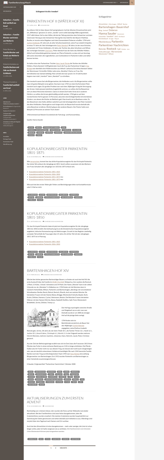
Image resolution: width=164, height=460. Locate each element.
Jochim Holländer (33, 43)
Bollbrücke (63, 194)
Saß (82, 379)
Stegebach (40, 382)
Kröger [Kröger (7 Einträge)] (111, 39)
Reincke (75, 379)
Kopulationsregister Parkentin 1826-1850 (44, 174)
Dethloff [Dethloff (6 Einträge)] (105, 30)
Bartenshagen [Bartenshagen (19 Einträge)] (107, 27)
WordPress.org (7, 144)
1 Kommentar (44, 25)
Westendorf (33, 384)
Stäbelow (32, 200)
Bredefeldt (75, 371)
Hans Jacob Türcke (63, 63)
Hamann (31, 377)
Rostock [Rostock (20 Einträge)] (111, 48)
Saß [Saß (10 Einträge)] (119, 49)
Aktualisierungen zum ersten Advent (55, 400)
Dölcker (59, 374)
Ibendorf (32, 132)
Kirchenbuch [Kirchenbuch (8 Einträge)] (103, 39)
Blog (41, 439)
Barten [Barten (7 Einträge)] (125, 24)
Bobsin (66, 371)
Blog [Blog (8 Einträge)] (100, 30)
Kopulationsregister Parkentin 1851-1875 (44, 177)
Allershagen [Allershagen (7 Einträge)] (112, 24)
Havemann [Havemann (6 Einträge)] (120, 34)
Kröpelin (49, 132)
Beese (59, 371)
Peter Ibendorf (62, 45)
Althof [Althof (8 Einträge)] (119, 24)
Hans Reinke (74, 354)
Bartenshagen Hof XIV (48, 270)
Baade (31, 371)
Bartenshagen (52, 194)
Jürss (70, 377)
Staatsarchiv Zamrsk (8, 111)
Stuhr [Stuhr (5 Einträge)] (128, 49)
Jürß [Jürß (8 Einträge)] (116, 36)
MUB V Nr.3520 (58, 282)
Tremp (74, 382)
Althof (31, 127)
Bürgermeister (41, 374)
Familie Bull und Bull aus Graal (11, 23)
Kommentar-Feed (8, 141)
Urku (80, 382)
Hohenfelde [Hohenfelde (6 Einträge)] (102, 36)
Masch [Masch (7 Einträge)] (117, 39)
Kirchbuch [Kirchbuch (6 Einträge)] (122, 36)
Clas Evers (49, 50)
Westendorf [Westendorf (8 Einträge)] (103, 54)
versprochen (34, 161)
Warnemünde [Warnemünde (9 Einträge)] (116, 52)
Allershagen (33, 194)
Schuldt (31, 382)
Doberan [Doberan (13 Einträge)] (113, 30)
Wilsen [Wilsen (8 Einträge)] (111, 54)
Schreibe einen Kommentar (53, 157)
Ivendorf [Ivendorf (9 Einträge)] (110, 36)
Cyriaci (51, 374)
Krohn (31, 379)
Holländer (76, 130)
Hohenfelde (66, 130)
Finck (66, 374)
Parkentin (58, 132)
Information (124, 2)
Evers (63, 127)
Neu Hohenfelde (67, 197)
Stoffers (59, 382)
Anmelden (6, 136)
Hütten (31, 197)
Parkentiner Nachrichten (73, 132)
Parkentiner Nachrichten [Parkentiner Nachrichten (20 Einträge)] (114, 45)
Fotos (48, 439)
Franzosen (74, 374)
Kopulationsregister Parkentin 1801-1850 (57, 215)
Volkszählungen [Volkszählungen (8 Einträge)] (104, 52)
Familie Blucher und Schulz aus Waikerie (11, 38)
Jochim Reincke (78, 326)
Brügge (38, 127)
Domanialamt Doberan (51, 127)
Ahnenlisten (33, 439)
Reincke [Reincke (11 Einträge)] (102, 49)
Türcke (39, 135)
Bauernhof (51, 371)
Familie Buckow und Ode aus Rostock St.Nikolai (11, 70)
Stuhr (67, 382)
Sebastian (7, 20)
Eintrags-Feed (7, 139)
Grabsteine (56, 439)
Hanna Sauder (55, 130)
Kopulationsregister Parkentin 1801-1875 (57, 150)
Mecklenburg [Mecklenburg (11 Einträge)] (105, 41)
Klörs (77, 377)
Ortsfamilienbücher (109, 2)
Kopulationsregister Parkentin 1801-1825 (44, 172)
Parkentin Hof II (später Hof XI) (55, 21)
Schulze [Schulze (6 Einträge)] (123, 49)
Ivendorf (40, 132)
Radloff (67, 379)
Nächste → (64, 448)
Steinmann (50, 382)
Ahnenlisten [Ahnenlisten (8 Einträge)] (103, 24)
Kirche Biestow (7, 106)
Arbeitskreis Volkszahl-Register (12, 122)
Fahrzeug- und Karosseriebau (38, 130)
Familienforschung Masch (20, 2)
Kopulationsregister (52, 197)
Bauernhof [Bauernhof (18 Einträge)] (122, 27)
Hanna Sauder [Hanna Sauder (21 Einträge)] (107, 33)
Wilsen (40, 200)
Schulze (31, 135)
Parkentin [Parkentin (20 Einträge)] (117, 41)
